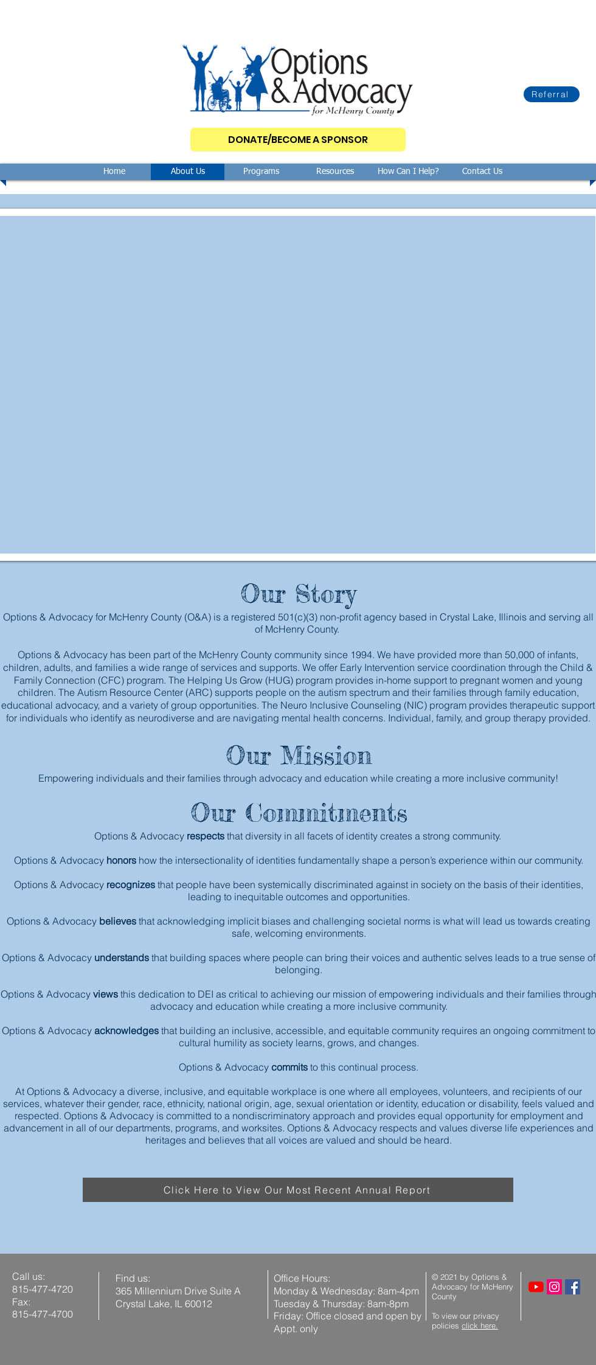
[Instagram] (554, 1286)
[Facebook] (572, 1286)
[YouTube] (536, 1286)
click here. (480, 1325)
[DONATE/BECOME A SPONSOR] (298, 139)
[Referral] (552, 94)
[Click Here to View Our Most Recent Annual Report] (298, 1190)
